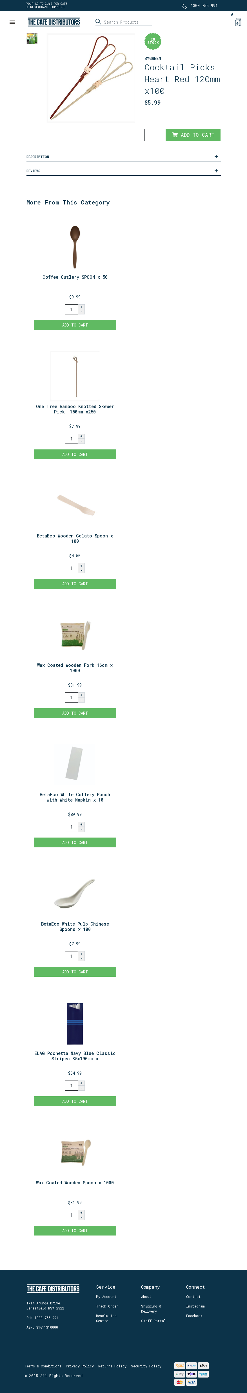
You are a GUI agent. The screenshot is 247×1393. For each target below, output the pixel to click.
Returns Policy (112, 1366)
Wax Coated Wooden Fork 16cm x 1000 (75, 667)
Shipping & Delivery (151, 1308)
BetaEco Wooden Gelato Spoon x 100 (75, 538)
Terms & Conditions (43, 1366)
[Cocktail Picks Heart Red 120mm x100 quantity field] (150, 135)
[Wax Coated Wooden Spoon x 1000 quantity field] (71, 1215)
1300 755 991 (204, 5)
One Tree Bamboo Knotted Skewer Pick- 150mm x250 (75, 409)
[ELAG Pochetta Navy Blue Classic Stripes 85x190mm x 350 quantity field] (71, 1086)
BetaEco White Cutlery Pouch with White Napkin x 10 (75, 797)
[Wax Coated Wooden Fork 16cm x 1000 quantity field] (71, 697)
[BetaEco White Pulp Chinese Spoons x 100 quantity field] (71, 956)
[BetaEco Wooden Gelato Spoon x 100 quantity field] (71, 568)
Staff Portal (153, 1320)
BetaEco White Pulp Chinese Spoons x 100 (75, 926)
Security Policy (146, 1366)
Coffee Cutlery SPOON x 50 (75, 277)
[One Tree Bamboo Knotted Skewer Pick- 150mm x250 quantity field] (71, 439)
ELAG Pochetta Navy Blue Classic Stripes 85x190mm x (75, 1055)
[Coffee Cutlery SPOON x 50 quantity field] (71, 309)
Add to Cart (193, 135)
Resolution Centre (106, 1318)
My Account (106, 1296)
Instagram (195, 1306)
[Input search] (123, 22)
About (146, 1296)
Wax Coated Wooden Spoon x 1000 (75, 1182)
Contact (193, 1296)
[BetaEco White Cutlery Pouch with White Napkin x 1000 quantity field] (71, 827)
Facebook (194, 1315)
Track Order (107, 1306)
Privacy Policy (80, 1366)
